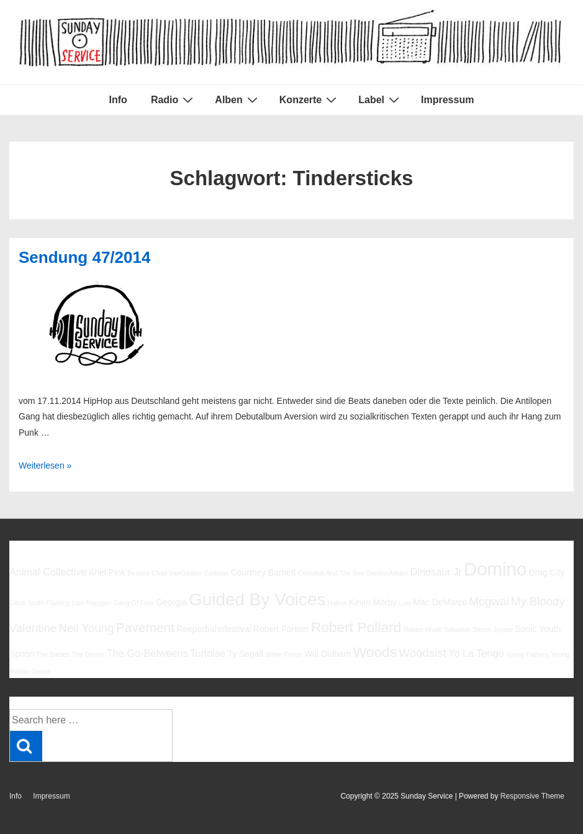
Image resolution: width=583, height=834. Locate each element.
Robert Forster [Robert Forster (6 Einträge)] (281, 629)
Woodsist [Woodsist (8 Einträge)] (422, 652)
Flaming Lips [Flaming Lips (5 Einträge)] (65, 603)
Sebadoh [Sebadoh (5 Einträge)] (457, 629)
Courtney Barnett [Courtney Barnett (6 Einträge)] (263, 572)
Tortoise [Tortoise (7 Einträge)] (207, 653)
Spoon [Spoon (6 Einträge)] (21, 654)
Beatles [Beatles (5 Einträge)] (138, 573)
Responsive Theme (532, 796)
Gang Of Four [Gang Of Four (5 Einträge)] (134, 603)
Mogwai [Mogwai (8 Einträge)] (488, 601)
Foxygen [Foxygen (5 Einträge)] (98, 603)
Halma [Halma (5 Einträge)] (337, 603)
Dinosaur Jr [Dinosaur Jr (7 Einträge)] (436, 571)
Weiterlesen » (45, 465)
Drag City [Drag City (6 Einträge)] (546, 572)
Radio (173, 99)
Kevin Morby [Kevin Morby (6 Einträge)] (373, 602)
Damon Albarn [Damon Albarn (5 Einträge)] (387, 573)
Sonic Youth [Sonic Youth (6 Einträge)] (538, 629)
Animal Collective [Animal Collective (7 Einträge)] (48, 571)
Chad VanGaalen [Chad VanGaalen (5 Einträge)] (176, 573)
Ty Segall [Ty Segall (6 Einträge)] (245, 654)
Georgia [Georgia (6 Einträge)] (171, 602)
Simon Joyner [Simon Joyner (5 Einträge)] (492, 629)
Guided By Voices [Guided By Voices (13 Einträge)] (257, 599)
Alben (237, 99)
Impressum (447, 99)
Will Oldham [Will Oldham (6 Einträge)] (327, 654)
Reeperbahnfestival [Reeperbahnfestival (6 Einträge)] (213, 629)
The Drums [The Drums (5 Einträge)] (88, 654)
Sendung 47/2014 (84, 257)
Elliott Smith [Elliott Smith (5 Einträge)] (26, 603)
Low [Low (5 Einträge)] (405, 603)
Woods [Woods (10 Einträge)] (375, 652)
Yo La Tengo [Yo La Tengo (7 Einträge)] (476, 653)
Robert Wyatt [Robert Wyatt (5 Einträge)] (423, 629)
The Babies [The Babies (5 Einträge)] (53, 654)
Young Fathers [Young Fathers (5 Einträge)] (527, 654)
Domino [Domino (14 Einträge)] (495, 569)
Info (118, 99)
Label (380, 99)
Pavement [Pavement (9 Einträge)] (145, 627)
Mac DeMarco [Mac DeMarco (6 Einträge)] (440, 602)
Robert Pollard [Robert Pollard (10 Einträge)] (356, 627)
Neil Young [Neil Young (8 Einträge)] (86, 628)
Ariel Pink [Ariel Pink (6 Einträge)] (107, 572)
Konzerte (309, 99)
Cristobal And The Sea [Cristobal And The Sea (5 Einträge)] (331, 573)
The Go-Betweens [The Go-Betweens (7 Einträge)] (147, 653)
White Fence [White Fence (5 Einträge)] (283, 654)
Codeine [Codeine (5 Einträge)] (216, 573)
